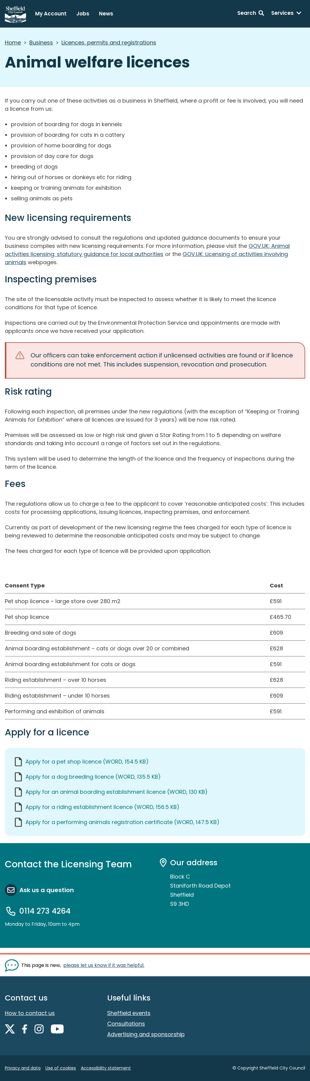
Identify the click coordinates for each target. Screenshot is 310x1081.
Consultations (126, 1023)
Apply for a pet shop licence (87, 761)
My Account (51, 13)
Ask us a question (46, 890)
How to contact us (30, 1013)
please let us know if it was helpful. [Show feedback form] (103, 965)
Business (41, 42)
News (106, 13)
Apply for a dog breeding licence (93, 776)
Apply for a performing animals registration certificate (122, 822)
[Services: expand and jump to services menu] (286, 13)
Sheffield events (128, 1013)
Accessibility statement (106, 1068)
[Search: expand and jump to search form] (251, 13)
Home (13, 42)
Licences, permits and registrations (108, 42)
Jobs (82, 13)
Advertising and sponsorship (146, 1034)
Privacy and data (23, 1068)
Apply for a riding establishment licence (102, 807)
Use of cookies (60, 1068)
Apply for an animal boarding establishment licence (116, 792)
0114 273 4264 (45, 911)
